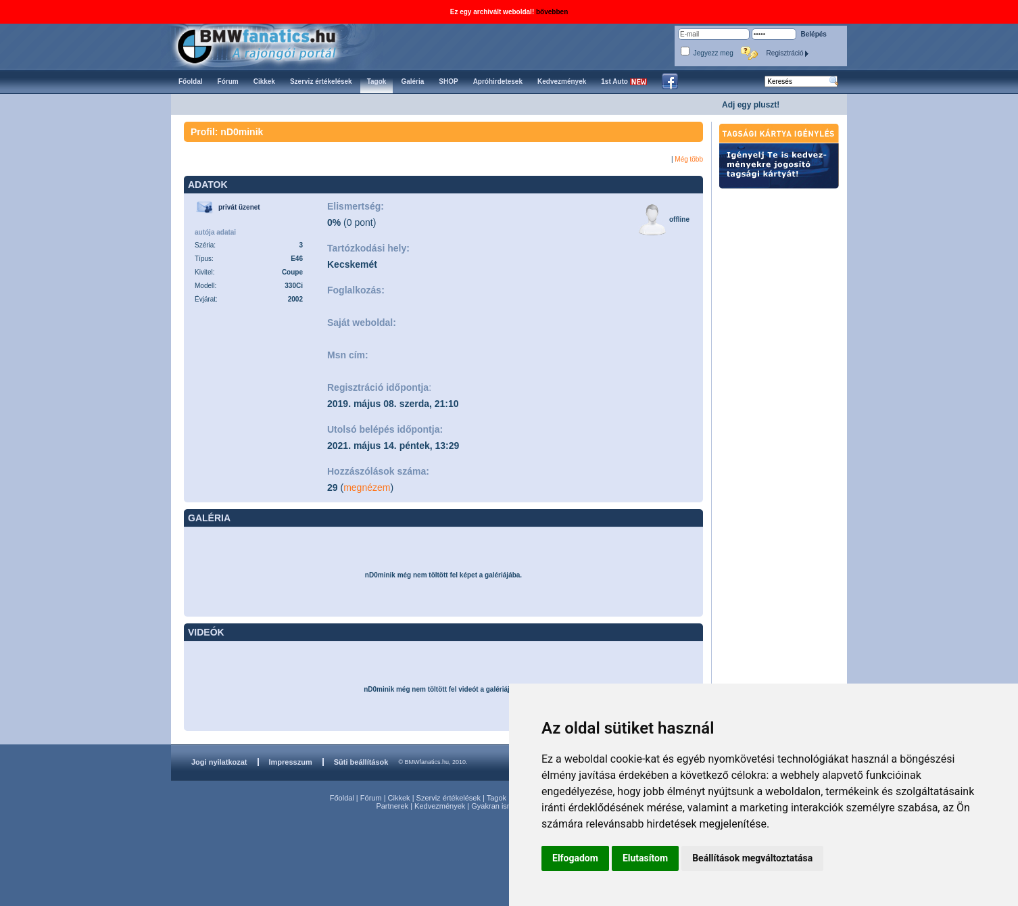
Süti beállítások (361, 762)
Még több (689, 159)
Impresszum (290, 762)
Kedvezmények (439, 806)
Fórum (371, 798)
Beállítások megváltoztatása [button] (752, 858)
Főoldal (342, 798)
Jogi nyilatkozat (219, 762)
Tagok (496, 798)
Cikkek (399, 798)
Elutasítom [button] (645, 858)
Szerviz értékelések (448, 798)
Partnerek (392, 806)
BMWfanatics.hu (272, 45)
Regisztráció (788, 53)
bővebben (552, 12)
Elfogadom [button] (575, 858)
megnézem (366, 487)
